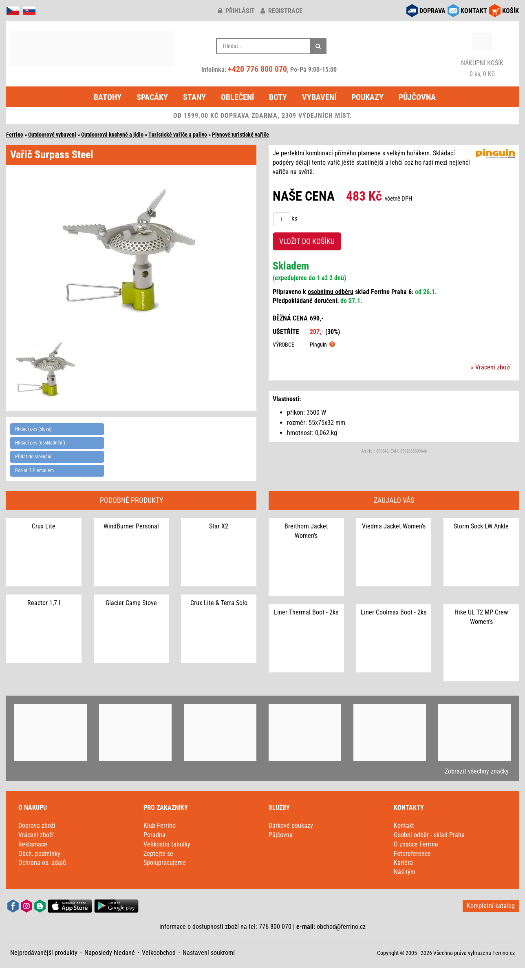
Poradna (154, 835)
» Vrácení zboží (491, 367)
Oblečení (237, 97)
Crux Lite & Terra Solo (218, 603)
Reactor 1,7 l (43, 603)
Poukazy (367, 97)
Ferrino (14, 134)
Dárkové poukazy (291, 825)
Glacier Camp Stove (131, 603)
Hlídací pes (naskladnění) (40, 443)
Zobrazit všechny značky (477, 771)
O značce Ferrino (416, 844)
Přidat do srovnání (33, 457)
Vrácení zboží (36, 835)
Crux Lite (43, 526)
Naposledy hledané (109, 953)
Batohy (107, 97)
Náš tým (404, 872)
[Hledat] (318, 46)
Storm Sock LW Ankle (481, 526)
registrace (281, 11)
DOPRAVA (432, 11)
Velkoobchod (159, 953)
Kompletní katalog (491, 906)
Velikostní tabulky (166, 844)
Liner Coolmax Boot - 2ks (393, 612)
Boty (278, 97)
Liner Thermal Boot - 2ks (306, 612)
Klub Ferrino (159, 825)
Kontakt (404, 825)
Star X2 (218, 526)
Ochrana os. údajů (42, 862)
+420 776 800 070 (257, 69)
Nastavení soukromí (209, 953)
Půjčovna (417, 97)
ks (294, 218)
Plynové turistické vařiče (240, 134)
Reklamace (32, 844)
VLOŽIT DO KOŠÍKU (307, 241)
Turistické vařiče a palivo (177, 134)
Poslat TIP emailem (34, 470)
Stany (194, 97)
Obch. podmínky (39, 853)
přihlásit (236, 11)
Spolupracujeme (164, 862)
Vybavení (319, 97)
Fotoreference (412, 853)
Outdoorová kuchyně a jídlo (112, 134)
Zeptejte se (158, 853)
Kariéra (403, 862)
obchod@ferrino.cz (341, 926)
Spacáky (152, 97)
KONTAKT (474, 11)
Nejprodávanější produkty (43, 953)
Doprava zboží (36, 825)
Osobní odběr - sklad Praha (429, 835)
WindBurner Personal (131, 526)
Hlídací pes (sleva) (33, 429)
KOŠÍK (510, 11)
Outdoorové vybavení (52, 134)
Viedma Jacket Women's (394, 526)
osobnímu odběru (330, 292)
